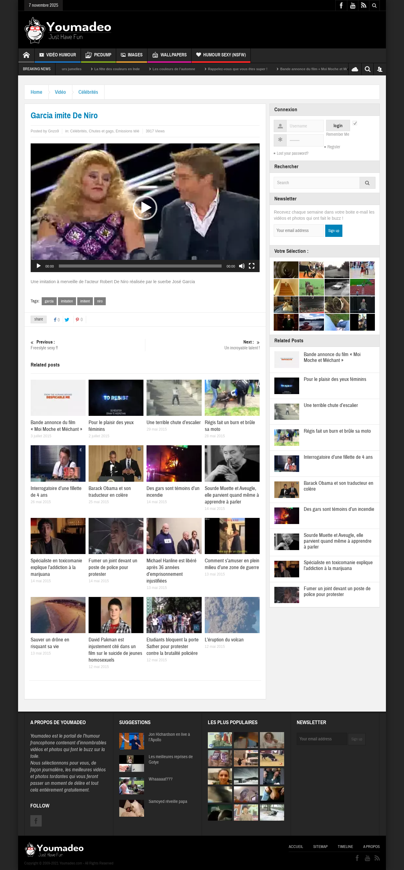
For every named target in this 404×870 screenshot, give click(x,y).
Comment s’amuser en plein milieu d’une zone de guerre (232, 564)
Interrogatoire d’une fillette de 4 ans (338, 457)
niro (100, 301)
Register (333, 147)
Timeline (345, 846)
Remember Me (337, 134)
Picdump (98, 55)
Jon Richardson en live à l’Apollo (169, 737)
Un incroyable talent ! (202, 345)
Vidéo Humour (58, 55)
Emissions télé (127, 131)
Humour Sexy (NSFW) (221, 55)
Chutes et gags (101, 131)
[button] (145, 208)
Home (36, 92)
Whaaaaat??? (161, 779)
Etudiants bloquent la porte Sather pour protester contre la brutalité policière (173, 646)
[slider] (140, 266)
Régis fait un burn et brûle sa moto (337, 431)
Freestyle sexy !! (88, 345)
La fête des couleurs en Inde (126, 69)
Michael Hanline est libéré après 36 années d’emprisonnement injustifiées (171, 570)
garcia (49, 301)
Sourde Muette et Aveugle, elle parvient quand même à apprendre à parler (232, 495)
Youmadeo (40, 736)
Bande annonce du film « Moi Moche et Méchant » (329, 69)
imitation (67, 301)
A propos (371, 846)
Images (131, 55)
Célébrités (88, 92)
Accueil (296, 846)
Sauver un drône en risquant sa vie (50, 643)
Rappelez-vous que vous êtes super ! (246, 69)
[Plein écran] (252, 266)
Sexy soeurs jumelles (73, 69)
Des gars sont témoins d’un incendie (339, 509)
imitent (85, 301)
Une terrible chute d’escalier (174, 422)
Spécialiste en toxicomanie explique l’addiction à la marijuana (56, 567)
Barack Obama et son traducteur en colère (110, 491)
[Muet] (242, 266)
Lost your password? (292, 153)
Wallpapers (169, 55)
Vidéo (60, 92)
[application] (145, 207)
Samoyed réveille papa (168, 801)
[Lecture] (39, 266)
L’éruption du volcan (224, 639)
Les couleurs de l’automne (183, 69)
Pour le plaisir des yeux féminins (335, 379)
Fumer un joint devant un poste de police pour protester (113, 567)
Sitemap (320, 846)
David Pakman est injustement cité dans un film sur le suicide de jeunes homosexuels (115, 649)
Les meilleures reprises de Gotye (171, 759)
